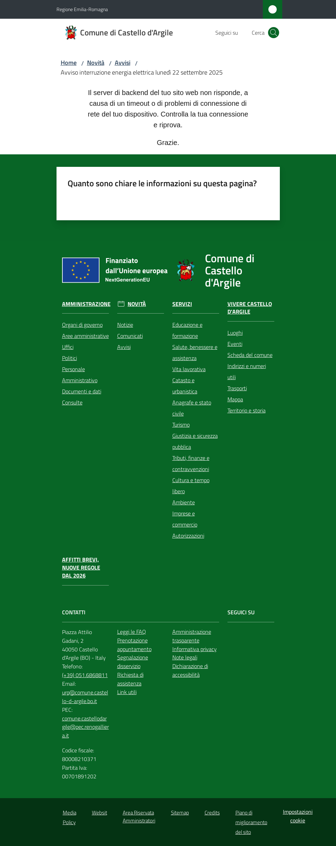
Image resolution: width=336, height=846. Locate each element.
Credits (212, 813)
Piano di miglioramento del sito (251, 822)
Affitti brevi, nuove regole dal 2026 (81, 568)
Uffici (68, 347)
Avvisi (122, 62)
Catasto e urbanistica (184, 385)
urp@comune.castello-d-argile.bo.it (85, 696)
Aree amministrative (85, 336)
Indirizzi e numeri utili (246, 371)
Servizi (182, 304)
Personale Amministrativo (79, 374)
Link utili (127, 692)
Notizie (125, 325)
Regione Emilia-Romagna (82, 9)
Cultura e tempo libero (190, 485)
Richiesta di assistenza (130, 678)
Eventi (234, 344)
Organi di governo (82, 325)
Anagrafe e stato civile (191, 408)
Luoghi (235, 332)
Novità (95, 62)
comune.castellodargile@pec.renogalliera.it (85, 727)
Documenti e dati (81, 391)
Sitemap (180, 813)
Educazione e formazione (187, 330)
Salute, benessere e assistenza (194, 352)
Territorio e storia (246, 410)
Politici (69, 358)
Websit (99, 813)
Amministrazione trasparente (191, 635)
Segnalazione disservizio (132, 661)
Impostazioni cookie (298, 815)
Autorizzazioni (188, 535)
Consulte (72, 402)
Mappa (235, 399)
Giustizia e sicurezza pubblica (195, 441)
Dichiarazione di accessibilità (190, 670)
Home (69, 62)
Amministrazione (86, 304)
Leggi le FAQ (131, 631)
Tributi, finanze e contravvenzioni (190, 463)
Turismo (181, 424)
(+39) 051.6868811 (85, 675)
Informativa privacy (194, 649)
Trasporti (237, 388)
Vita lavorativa (189, 369)
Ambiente (183, 502)
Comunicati (130, 336)
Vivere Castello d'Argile (249, 308)
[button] (273, 32)
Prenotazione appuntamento (134, 644)
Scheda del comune (250, 355)
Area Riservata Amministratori (139, 816)
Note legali (184, 657)
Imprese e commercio (184, 519)
